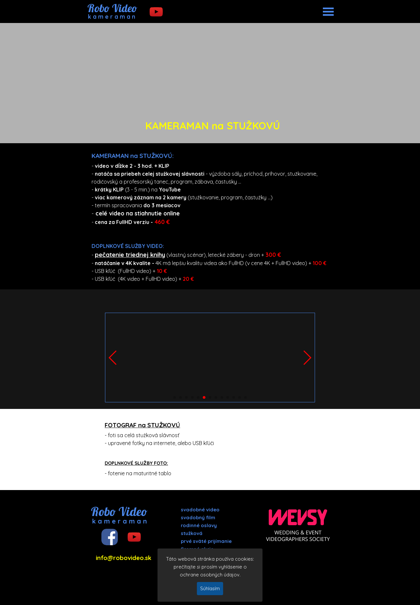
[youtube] (156, 12)
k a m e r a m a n (111, 16)
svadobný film (198, 517)
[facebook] (109, 537)
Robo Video (112, 8)
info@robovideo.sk (123, 558)
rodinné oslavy (199, 525)
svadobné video (200, 509)
